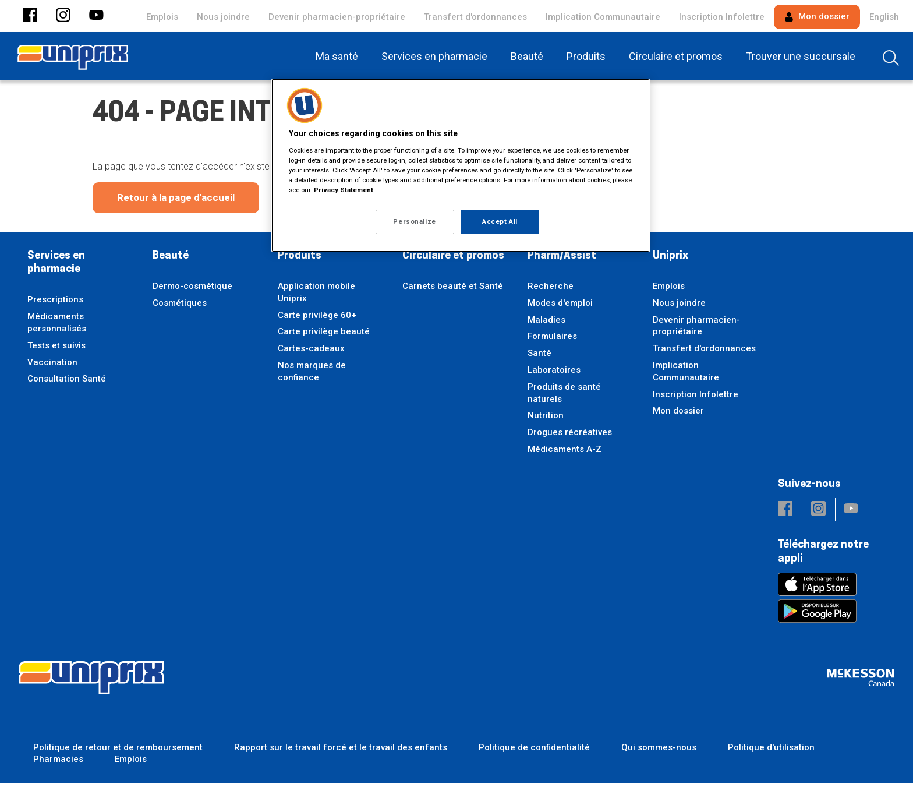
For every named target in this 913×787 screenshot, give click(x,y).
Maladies (546, 324)
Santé (539, 357)
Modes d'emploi (560, 307)
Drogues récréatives (570, 436)
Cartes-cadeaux (311, 352)
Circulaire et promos (453, 260)
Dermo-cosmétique (192, 290)
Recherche (551, 290)
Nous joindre (223, 17)
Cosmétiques (180, 307)
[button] (30, 16)
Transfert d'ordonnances (475, 17)
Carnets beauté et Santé (452, 290)
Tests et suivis (56, 349)
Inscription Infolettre (722, 17)
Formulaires (552, 340)
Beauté (171, 260)
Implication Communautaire (603, 17)
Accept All (500, 221)
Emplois (162, 17)
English (884, 17)
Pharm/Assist (562, 260)
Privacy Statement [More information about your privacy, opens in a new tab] (343, 190)
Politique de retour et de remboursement (118, 751)
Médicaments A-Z (564, 453)
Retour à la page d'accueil (176, 201)
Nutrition (546, 419)
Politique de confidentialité (534, 751)
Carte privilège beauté (324, 335)
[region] (460, 165)
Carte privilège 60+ (317, 319)
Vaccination (52, 366)
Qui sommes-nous (658, 751)
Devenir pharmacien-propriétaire (336, 17)
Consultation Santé (66, 382)
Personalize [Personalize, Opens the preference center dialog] (414, 221)
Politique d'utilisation (771, 751)
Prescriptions (55, 303)
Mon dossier (817, 16)
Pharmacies (58, 763)
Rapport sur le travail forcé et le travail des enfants (340, 751)
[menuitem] (339, 56)
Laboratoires (554, 374)
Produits (299, 260)
